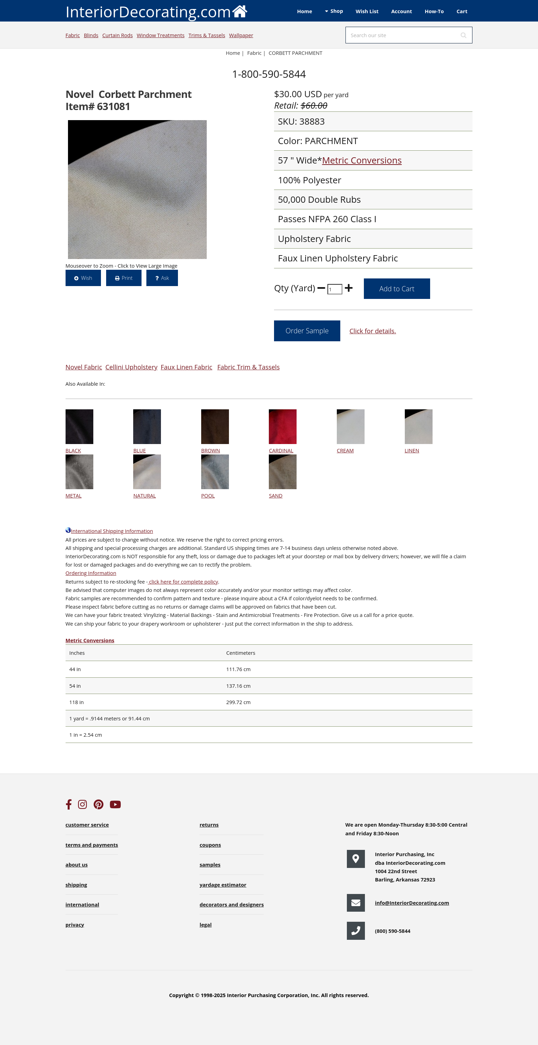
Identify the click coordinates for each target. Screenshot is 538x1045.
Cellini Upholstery (131, 366)
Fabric (73, 35)
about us (77, 864)
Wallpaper (241, 35)
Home (304, 11)
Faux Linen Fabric (186, 366)
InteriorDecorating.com (157, 11)
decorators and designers (231, 904)
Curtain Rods (117, 35)
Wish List (367, 11)
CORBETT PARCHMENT (296, 52)
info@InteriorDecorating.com (412, 902)
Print (127, 277)
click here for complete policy (183, 581)
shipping (76, 884)
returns (209, 824)
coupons (210, 844)
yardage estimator (222, 884)
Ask (165, 277)
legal (205, 924)
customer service (87, 824)
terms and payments (92, 844)
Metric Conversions (362, 160)
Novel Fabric (84, 366)
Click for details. (372, 330)
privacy (75, 924)
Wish (86, 277)
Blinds (91, 35)
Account (401, 11)
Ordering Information (91, 572)
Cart (461, 11)
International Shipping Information (109, 530)
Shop (337, 10)
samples (209, 864)
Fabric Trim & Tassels (248, 366)
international (82, 904)
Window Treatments (161, 35)
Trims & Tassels (206, 35)
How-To (434, 11)
